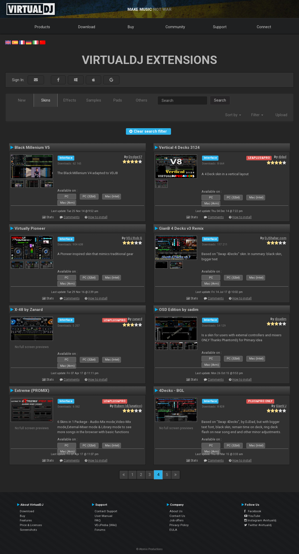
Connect (264, 27)
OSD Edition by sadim (178, 309)
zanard (137, 319)
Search (220, 100)
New (22, 100)
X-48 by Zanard (29, 309)
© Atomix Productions (149, 549)
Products (42, 27)
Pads (117, 100)
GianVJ (281, 406)
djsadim (280, 319)
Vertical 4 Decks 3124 (179, 147)
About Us (175, 511)
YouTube (252, 516)
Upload (281, 115)
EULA (173, 530)
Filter (257, 115)
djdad (282, 157)
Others (141, 100)
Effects (69, 100)
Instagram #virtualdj (260, 520)
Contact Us (177, 516)
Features (26, 520)
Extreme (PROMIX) (32, 390)
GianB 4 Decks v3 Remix (181, 228)
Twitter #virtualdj (258, 525)
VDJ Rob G (134, 238)
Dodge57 (135, 157)
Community (175, 27)
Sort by (233, 115)
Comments (72, 217)
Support (220, 27)
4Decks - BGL (171, 390)
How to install (97, 217)
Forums (100, 530)
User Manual (103, 516)
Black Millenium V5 (32, 147)
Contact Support (106, 511)
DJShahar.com (275, 238)
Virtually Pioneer (30, 228)
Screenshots (28, 530)
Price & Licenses (31, 525)
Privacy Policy (179, 525)
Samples (93, 100)
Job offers (176, 520)
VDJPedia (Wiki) (106, 525)
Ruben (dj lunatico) (128, 406)
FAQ (98, 520)
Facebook (252, 511)
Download (86, 27)
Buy (131, 27)
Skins (45, 100)
